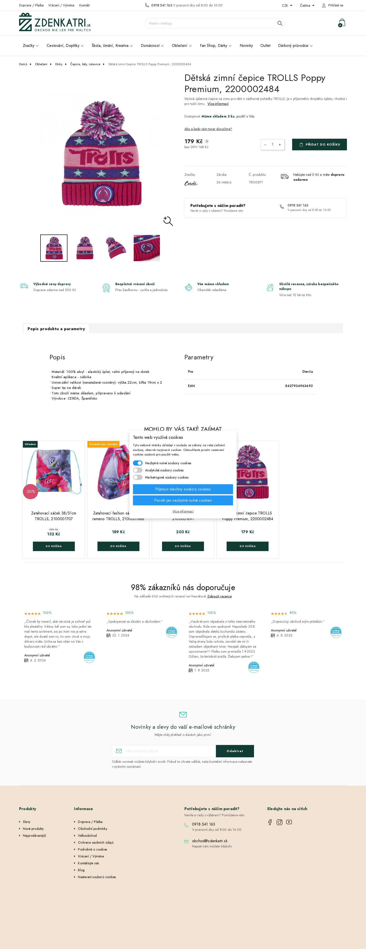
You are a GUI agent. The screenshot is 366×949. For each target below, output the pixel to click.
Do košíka (54, 546)
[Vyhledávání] (215, 23)
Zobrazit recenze (219, 596)
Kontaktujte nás (88, 863)
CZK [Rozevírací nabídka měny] (285, 5)
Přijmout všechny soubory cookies (183, 489)
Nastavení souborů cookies (97, 877)
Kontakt (84, 5)
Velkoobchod (87, 835)
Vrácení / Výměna (61, 5)
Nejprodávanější (34, 835)
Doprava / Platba (31, 5)
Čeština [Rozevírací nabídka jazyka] (305, 5)
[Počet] (272, 144)
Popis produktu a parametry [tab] (56, 329)
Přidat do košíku (323, 144)
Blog (81, 870)
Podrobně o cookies (92, 849)
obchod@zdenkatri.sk (210, 841)
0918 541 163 (161, 5)
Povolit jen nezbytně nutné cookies (183, 500)
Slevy (26, 821)
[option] (100, 153)
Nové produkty (33, 828)
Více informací (218, 103)
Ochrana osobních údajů (95, 842)
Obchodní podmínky (92, 828)
